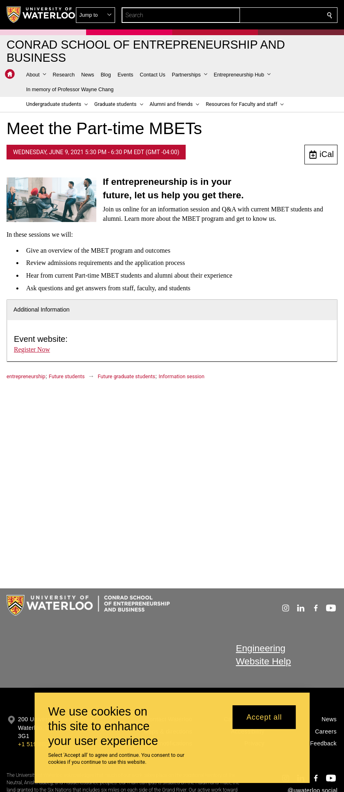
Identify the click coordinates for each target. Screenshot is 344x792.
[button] (270, 15)
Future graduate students (126, 376)
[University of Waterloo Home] (41, 15)
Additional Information (41, 309)
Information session (181, 376)
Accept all (264, 717)
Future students (67, 376)
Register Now (32, 349)
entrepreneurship (26, 376)
